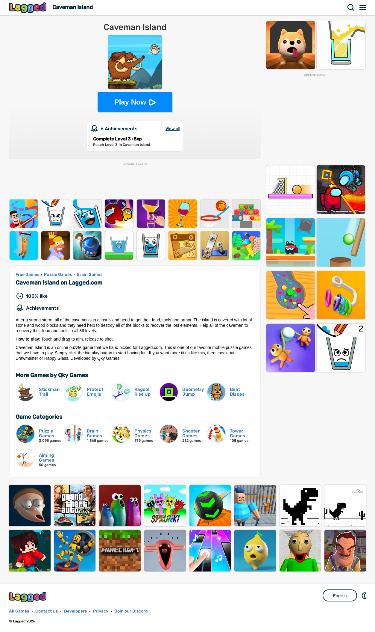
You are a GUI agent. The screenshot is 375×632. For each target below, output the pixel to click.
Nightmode (365, 595)
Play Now (130, 102)
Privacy (100, 611)
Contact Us (46, 611)
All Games (19, 611)
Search (351, 7)
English (340, 595)
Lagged (28, 7)
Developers (75, 611)
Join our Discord (131, 611)
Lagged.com (28, 597)
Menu (363, 7)
